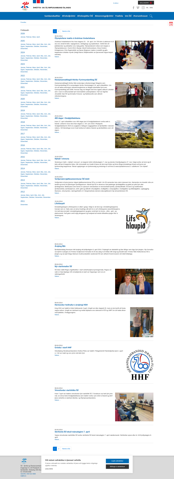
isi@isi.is (23, 476)
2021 (23, 87)
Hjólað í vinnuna (62, 159)
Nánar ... (58, 57)
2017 (23, 134)
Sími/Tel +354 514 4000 (28, 474)
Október (36, 46)
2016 (23, 145)
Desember (24, 48)
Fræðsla (119, 16)
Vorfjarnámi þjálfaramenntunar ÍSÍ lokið (72, 179)
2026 (23, 34)
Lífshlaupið (60, 203)
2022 (23, 76)
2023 (23, 64)
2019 (23, 110)
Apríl (38, 37)
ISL (147, 7)
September (29, 46)
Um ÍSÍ (128, 16)
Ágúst (23, 46)
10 (171, 24)
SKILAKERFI (144, 3)
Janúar (23, 37)
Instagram (143, 8)
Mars (34, 37)
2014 (23, 169)
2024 (23, 52)
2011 (23, 201)
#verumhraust (140, 16)
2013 (23, 180)
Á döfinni (115, 3)
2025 (23, 41)
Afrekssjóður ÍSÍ (85, 16)
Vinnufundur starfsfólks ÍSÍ (67, 390)
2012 (23, 192)
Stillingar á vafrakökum (117, 466)
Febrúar (28, 37)
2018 (23, 122)
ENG (151, 7)
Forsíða (23, 22)
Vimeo (138, 8)
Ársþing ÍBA (60, 246)
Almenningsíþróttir (104, 16)
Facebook (133, 8)
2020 (23, 99)
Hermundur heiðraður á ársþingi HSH (71, 305)
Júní (45, 44)
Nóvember (43, 46)
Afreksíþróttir (68, 16)
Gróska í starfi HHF (63, 348)
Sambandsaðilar (52, 16)
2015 (23, 157)
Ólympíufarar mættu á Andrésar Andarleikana (75, 38)
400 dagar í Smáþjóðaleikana (67, 118)
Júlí (49, 44)
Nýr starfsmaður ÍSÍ (63, 266)
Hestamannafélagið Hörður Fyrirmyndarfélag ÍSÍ (76, 80)
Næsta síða (66, 31)
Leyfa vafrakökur (117, 461)
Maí (42, 44)
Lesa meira (49, 469)
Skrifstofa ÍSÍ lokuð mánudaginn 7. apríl (72, 432)
